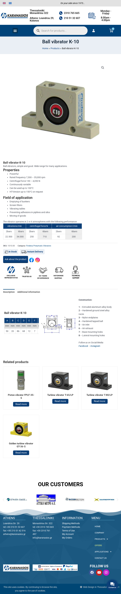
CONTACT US (101, 558)
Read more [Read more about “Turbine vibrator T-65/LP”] (60, 401)
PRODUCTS (101, 539)
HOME (97, 526)
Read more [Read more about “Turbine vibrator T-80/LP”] (99, 401)
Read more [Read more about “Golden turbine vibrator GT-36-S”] (21, 452)
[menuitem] (4, 3)
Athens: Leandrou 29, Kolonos (42, 19)
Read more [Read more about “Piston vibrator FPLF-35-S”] (21, 404)
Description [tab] (9, 292)
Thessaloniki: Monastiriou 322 (39, 12)
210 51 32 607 (72, 18)
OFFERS (98, 545)
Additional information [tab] (28, 292)
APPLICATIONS (103, 551)
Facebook (83, 346)
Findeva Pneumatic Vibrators (38, 246)
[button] (15, 30)
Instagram (95, 346)
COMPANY (99, 533)
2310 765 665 (71, 13)
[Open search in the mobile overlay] (60, 31)
